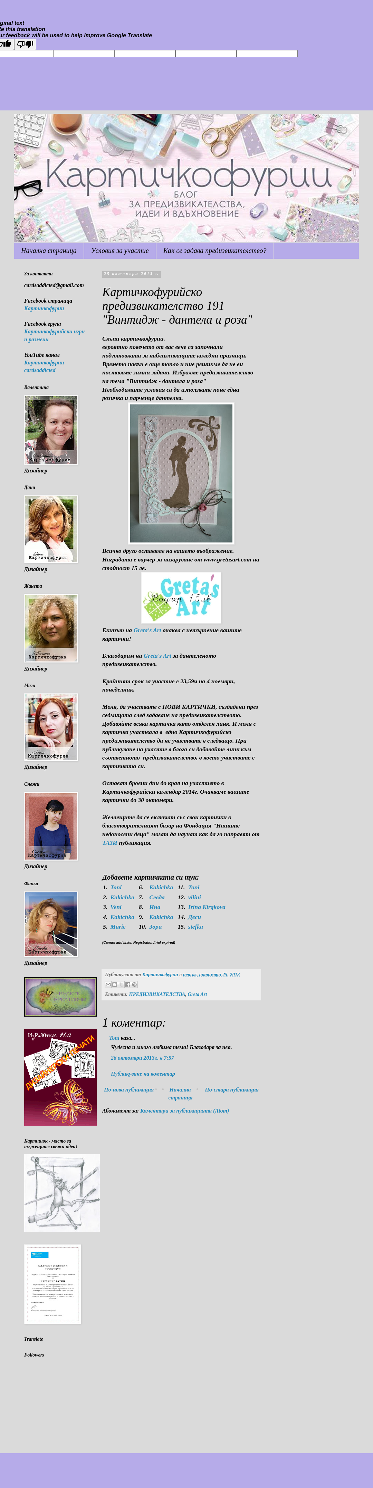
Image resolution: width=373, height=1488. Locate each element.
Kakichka (161, 887)
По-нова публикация (129, 1090)
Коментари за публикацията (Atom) (184, 1111)
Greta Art (197, 994)
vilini (194, 897)
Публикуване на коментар (143, 1074)
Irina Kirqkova (207, 906)
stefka (195, 926)
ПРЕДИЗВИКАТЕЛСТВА (157, 994)
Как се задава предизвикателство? (215, 250)
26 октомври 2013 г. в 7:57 (142, 1058)
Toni (116, 887)
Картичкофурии (44, 308)
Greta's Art (147, 630)
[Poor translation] (25, 44)
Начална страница (49, 250)
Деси (194, 916)
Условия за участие (120, 250)
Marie (118, 926)
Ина (154, 906)
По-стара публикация (232, 1090)
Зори (155, 926)
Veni (116, 906)
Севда (157, 897)
